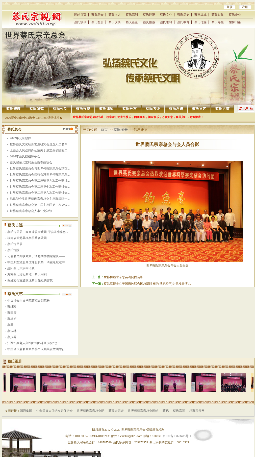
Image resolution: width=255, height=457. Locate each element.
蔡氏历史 (183, 14)
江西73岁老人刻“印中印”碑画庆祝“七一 (33, 343)
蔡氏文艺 (199, 109)
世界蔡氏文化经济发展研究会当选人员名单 (38, 144)
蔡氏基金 (132, 22)
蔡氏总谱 (176, 109)
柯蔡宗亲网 (197, 411)
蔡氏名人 (115, 14)
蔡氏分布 (129, 109)
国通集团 (26, 411)
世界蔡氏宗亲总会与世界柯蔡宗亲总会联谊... (40, 168)
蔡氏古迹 (222, 109)
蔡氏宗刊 (132, 14)
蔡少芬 (11, 337)
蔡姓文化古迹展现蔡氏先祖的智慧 (30, 280)
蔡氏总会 (97, 14)
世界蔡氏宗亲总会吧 (90, 411)
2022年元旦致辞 (20, 138)
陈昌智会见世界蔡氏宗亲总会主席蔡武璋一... (40, 199)
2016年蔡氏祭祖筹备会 (25, 156)
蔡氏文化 (166, 14)
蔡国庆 (11, 313)
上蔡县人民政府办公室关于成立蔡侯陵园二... (40, 150)
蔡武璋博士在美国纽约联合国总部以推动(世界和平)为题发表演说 (147, 283)
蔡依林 (11, 331)
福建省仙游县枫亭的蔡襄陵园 (27, 238)
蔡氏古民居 (14, 244)
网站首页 (80, 14)
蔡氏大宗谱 (116, 411)
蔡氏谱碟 (13, 109)
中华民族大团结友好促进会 (54, 411)
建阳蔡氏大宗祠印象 (21, 268)
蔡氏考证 (153, 109)
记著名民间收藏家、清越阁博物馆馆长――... (37, 256)
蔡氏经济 (149, 14)
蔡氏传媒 (200, 22)
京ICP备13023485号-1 (177, 436)
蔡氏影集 (218, 14)
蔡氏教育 (183, 22)
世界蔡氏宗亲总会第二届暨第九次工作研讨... (40, 180)
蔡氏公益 (60, 109)
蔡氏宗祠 (179, 411)
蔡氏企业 (235, 14)
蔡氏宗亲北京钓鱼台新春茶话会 (31, 162)
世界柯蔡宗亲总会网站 (143, 411)
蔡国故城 (200, 14)
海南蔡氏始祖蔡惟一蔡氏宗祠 (27, 274)
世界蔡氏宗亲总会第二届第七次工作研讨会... (40, 186)
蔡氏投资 (83, 109)
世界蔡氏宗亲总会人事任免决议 (31, 211)
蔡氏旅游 (149, 22)
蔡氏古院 (13, 250)
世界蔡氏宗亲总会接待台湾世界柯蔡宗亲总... (40, 174)
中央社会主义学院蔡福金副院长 (28, 300)
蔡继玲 (11, 306)
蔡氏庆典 (115, 22)
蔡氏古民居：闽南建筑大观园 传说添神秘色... (37, 232)
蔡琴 (10, 325)
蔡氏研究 (37, 109)
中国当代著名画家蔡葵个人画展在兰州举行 (36, 349)
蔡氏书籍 (166, 22)
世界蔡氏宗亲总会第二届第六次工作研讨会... (40, 193)
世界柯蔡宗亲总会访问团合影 (123, 277)
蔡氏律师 (106, 109)
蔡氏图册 (97, 22)
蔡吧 (166, 411)
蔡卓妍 (11, 319)
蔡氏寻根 (218, 22)
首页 (104, 130)
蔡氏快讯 (80, 22)
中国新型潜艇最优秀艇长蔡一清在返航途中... (37, 262)
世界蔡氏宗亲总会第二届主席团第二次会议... (40, 205)
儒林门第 (235, 22)
